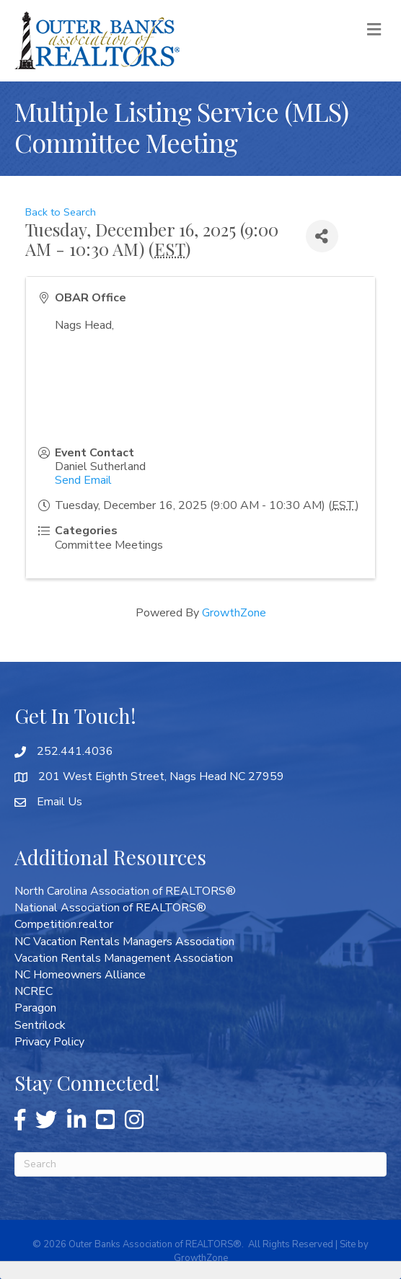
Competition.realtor (63, 924)
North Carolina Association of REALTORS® (125, 891)
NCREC (33, 991)
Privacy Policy (49, 1042)
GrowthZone (234, 613)
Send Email (83, 480)
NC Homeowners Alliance (80, 975)
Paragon (35, 1008)
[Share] (322, 236)
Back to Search (60, 212)
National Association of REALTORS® (110, 908)
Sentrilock (40, 1025)
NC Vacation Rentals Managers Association (124, 942)
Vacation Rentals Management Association (123, 958)
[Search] (200, 1164)
